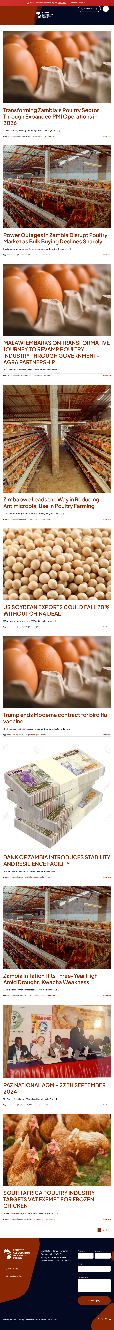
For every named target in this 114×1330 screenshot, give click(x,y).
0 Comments (49, 136)
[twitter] (102, 1319)
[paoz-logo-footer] (19, 1248)
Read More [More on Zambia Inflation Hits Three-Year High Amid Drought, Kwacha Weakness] (107, 995)
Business (36, 255)
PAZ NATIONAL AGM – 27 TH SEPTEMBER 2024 (54, 1088)
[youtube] (110, 1319)
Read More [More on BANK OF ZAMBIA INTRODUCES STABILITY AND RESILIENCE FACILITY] (107, 877)
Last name (99, 1251)
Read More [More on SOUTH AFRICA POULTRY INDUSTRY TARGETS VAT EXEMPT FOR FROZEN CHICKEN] (107, 1219)
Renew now (62, 3)
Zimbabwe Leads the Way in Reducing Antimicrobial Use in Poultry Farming (51, 502)
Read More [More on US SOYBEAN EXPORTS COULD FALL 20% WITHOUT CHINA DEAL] (107, 627)
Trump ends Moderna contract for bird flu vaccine (55, 718)
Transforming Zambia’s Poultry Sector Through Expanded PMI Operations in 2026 (51, 116)
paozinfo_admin (11, 136)
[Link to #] (106, 9)
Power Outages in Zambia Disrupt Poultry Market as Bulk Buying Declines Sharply (55, 238)
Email (80, 1264)
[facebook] (98, 1319)
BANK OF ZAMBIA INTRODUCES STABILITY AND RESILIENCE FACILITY (56, 860)
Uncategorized (38, 136)
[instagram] (106, 1319)
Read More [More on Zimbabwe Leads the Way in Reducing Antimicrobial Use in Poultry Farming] (107, 519)
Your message (83, 1277)
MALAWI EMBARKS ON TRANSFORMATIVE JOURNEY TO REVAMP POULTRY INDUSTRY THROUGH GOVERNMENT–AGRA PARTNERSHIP (56, 352)
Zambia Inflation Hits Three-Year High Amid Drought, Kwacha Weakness (50, 979)
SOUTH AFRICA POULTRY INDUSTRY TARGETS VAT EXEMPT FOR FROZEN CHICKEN (49, 1199)
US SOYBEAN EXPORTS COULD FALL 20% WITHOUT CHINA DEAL (56, 610)
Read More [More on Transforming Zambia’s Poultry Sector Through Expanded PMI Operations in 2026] (107, 136)
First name (82, 1251)
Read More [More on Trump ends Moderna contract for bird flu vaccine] (107, 734)
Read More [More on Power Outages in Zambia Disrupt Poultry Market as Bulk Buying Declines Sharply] (107, 255)
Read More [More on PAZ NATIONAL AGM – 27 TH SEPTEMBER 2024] (107, 1105)
